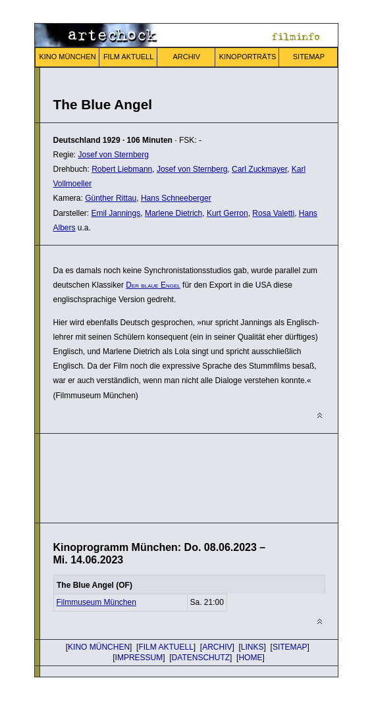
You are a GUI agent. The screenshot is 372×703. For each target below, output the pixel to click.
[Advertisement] (158, 476)
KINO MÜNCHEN (67, 57)
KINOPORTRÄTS (248, 57)
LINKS (252, 647)
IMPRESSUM (139, 657)
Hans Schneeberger (176, 198)
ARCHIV (186, 57)
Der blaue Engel (153, 285)
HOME (250, 657)
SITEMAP (309, 57)
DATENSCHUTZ (201, 657)
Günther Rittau (110, 198)
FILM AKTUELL (128, 57)
